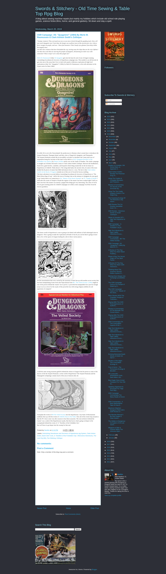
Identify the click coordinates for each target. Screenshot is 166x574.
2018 (109, 441)
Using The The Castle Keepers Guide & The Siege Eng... (116, 193)
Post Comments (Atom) (72, 514)
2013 (109, 456)
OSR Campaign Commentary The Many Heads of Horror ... (116, 395)
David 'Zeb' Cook (47, 436)
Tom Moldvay (51, 438)
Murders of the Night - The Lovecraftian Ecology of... (115, 362)
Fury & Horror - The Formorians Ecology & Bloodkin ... (116, 369)
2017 (109, 444)
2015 (109, 450)
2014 (109, 453)
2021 (109, 128)
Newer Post (41, 508)
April (110, 160)
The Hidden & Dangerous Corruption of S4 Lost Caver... (116, 423)
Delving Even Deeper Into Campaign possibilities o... (116, 277)
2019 (109, 134)
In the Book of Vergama (49, 172)
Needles (120, 474)
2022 (109, 125)
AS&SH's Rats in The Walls (67, 417)
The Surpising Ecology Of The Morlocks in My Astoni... (116, 199)
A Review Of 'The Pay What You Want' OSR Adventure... (116, 264)
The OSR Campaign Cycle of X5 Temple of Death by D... (116, 284)
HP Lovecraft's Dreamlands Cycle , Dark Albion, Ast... (115, 375)
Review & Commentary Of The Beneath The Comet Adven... (116, 310)
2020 (109, 131)
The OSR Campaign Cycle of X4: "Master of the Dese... (116, 291)
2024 (109, 119)
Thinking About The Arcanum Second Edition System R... (115, 271)
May (110, 157)
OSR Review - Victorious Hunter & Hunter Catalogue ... (116, 212)
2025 (109, 116)
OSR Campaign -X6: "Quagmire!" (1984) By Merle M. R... (116, 245)
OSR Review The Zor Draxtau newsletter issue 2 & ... (115, 206)
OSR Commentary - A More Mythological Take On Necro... (115, 403)
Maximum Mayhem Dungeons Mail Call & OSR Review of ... (116, 410)
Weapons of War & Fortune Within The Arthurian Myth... (115, 429)
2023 (109, 122)
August (111, 148)
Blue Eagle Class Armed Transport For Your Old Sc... (116, 382)
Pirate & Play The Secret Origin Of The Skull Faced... (116, 258)
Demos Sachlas (58, 161)
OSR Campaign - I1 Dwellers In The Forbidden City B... (115, 225)
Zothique (59, 438)
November (112, 139)
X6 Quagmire (58, 58)
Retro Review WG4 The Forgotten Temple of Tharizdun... (116, 297)
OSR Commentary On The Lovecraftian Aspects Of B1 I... (115, 323)
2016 (109, 447)
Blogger (94, 569)
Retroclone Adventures (85, 436)
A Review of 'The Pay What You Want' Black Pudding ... (116, 251)
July (110, 151)
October (111, 142)
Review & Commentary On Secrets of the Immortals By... (116, 186)
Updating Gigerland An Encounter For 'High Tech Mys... (115, 388)
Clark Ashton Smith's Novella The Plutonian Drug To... (116, 173)
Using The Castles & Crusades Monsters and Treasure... (115, 180)
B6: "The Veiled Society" (80, 282)
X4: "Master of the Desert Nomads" (70, 178)
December (112, 136)
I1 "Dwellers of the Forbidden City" (65, 436)
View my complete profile (113, 495)
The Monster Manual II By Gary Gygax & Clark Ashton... (115, 416)
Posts (108, 100)
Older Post (94, 508)
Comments (110, 104)
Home (68, 508)
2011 (109, 462)
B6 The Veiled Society (58, 414)
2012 (109, 459)
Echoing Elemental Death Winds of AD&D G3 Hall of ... (116, 356)
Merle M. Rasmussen (43, 58)
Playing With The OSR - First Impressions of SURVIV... (116, 304)
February (112, 435)
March (111, 163)
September (112, 145)
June (110, 154)
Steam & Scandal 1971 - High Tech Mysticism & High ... (116, 219)
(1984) (90, 282)
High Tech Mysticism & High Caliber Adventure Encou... (115, 232)
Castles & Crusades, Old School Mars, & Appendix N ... (116, 167)
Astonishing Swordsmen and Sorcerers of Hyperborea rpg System (64, 433)
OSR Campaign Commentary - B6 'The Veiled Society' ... (116, 238)
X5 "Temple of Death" (90, 178)
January (111, 438)
